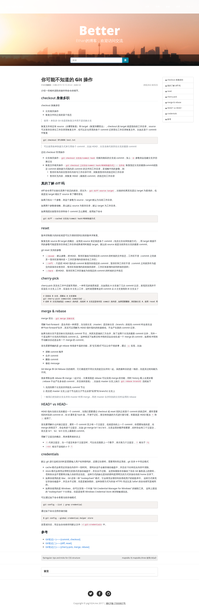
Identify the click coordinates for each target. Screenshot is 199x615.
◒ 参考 (168, 119)
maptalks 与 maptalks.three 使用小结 (138, 558)
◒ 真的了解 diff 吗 (172, 85)
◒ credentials (171, 113)
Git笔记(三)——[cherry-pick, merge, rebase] (67, 547)
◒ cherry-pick (171, 96)
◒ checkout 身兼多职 (174, 80)
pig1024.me (15, 7)
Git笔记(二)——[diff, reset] (59, 543)
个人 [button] (189, 6)
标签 (168, 6)
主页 (147, 6)
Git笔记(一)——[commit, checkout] (63, 539)
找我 (178, 6)
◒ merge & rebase (173, 102)
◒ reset (168, 91)
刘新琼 (48, 85)
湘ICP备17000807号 (116, 603)
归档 (158, 6)
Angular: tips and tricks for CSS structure (62, 558)
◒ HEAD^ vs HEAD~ (173, 108)
